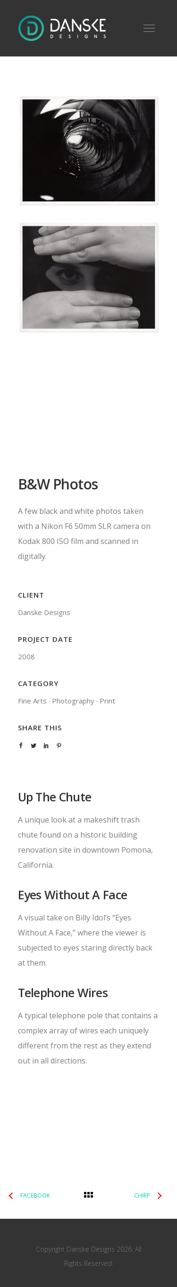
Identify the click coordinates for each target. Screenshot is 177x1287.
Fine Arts (32, 700)
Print (107, 700)
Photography (73, 700)
